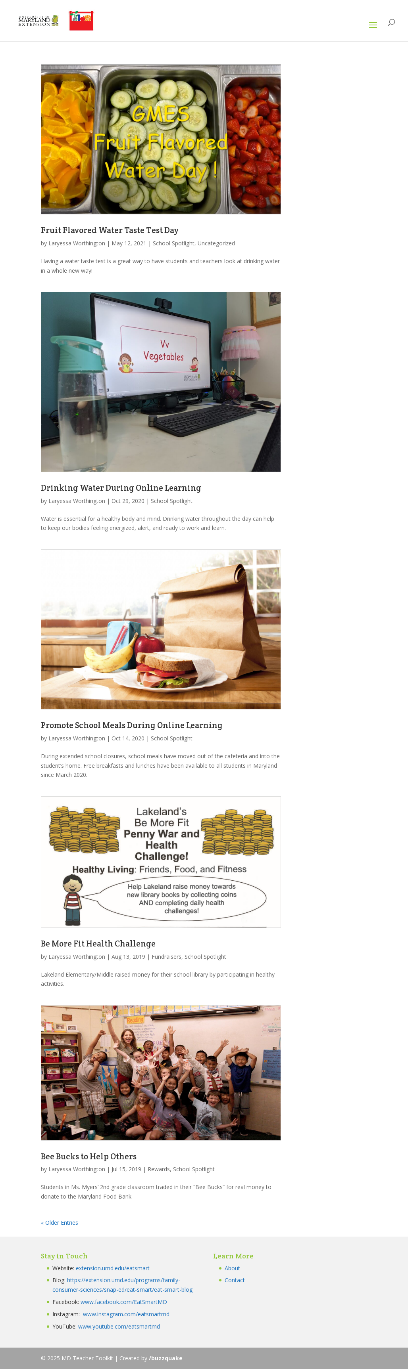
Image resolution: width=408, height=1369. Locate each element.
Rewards (159, 1169)
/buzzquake (166, 1358)
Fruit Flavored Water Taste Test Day (110, 230)
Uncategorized (216, 243)
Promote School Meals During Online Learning (132, 725)
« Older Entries (59, 1222)
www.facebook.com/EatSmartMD (124, 1302)
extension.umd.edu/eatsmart (113, 1268)
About (232, 1268)
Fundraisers (166, 956)
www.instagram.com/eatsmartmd (127, 1314)
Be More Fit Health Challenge (98, 943)
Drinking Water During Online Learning (121, 487)
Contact (235, 1280)
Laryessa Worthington (76, 243)
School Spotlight (173, 243)
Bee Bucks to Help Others (89, 1156)
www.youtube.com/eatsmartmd (119, 1326)
